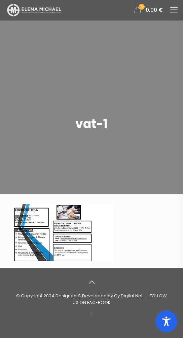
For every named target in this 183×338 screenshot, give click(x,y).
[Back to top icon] (91, 282)
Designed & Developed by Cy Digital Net (100, 296)
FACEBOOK (99, 302)
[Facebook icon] (91, 313)
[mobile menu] (174, 10)
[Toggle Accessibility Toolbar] (166, 321)
